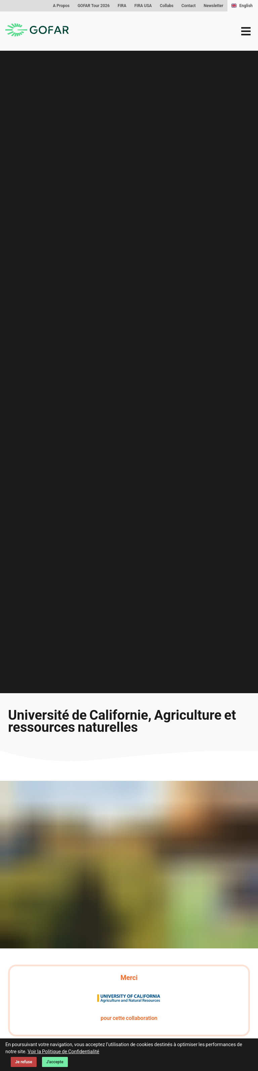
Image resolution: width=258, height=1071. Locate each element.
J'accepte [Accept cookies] (54, 1062)
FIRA (122, 5)
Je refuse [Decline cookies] (23, 1062)
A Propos (61, 5)
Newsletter (213, 5)
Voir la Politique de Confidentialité (63, 1051)
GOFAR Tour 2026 (94, 5)
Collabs (166, 5)
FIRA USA (143, 5)
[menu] (246, 31)
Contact (188, 5)
